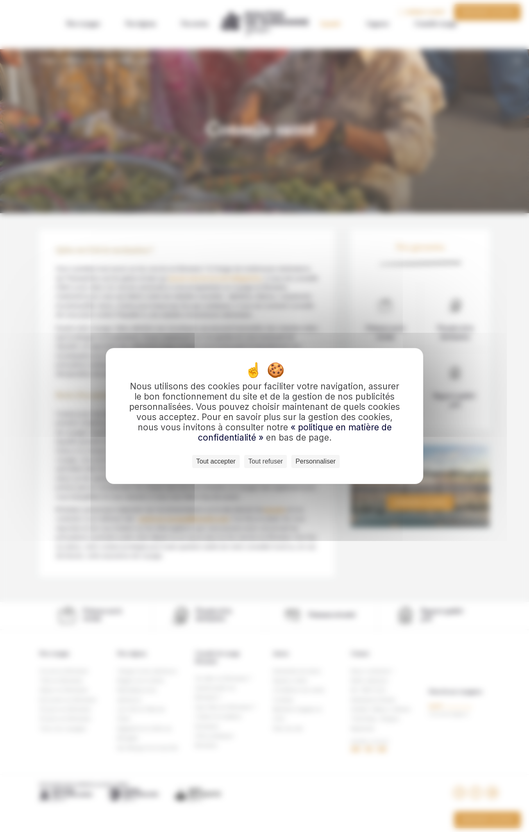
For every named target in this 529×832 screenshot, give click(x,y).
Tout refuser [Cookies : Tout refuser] (265, 461)
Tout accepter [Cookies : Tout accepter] (216, 461)
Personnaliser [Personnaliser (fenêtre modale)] (315, 461)
